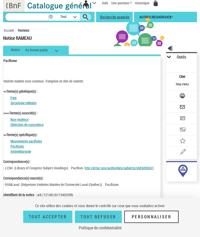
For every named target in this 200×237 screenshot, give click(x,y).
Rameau (23, 30)
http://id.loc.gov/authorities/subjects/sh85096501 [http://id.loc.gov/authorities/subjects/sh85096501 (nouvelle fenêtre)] (119, 167)
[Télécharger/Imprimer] (182, 96)
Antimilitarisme (20, 151)
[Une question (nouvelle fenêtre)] (182, 152)
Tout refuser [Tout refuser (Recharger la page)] (98, 217)
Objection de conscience (27, 124)
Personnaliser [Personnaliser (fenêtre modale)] (151, 217)
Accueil (9, 30)
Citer (182, 76)
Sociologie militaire (23, 102)
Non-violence (19, 119)
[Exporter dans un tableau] (182, 119)
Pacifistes (17, 146)
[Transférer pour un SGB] (182, 130)
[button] (50, 17)
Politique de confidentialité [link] (100, 228)
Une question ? (121, 3)
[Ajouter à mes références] (182, 141)
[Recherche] (26, 17)
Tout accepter (48, 217)
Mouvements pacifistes (26, 141)
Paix (13, 97)
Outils (181, 57)
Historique (142, 3)
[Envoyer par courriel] (182, 107)
